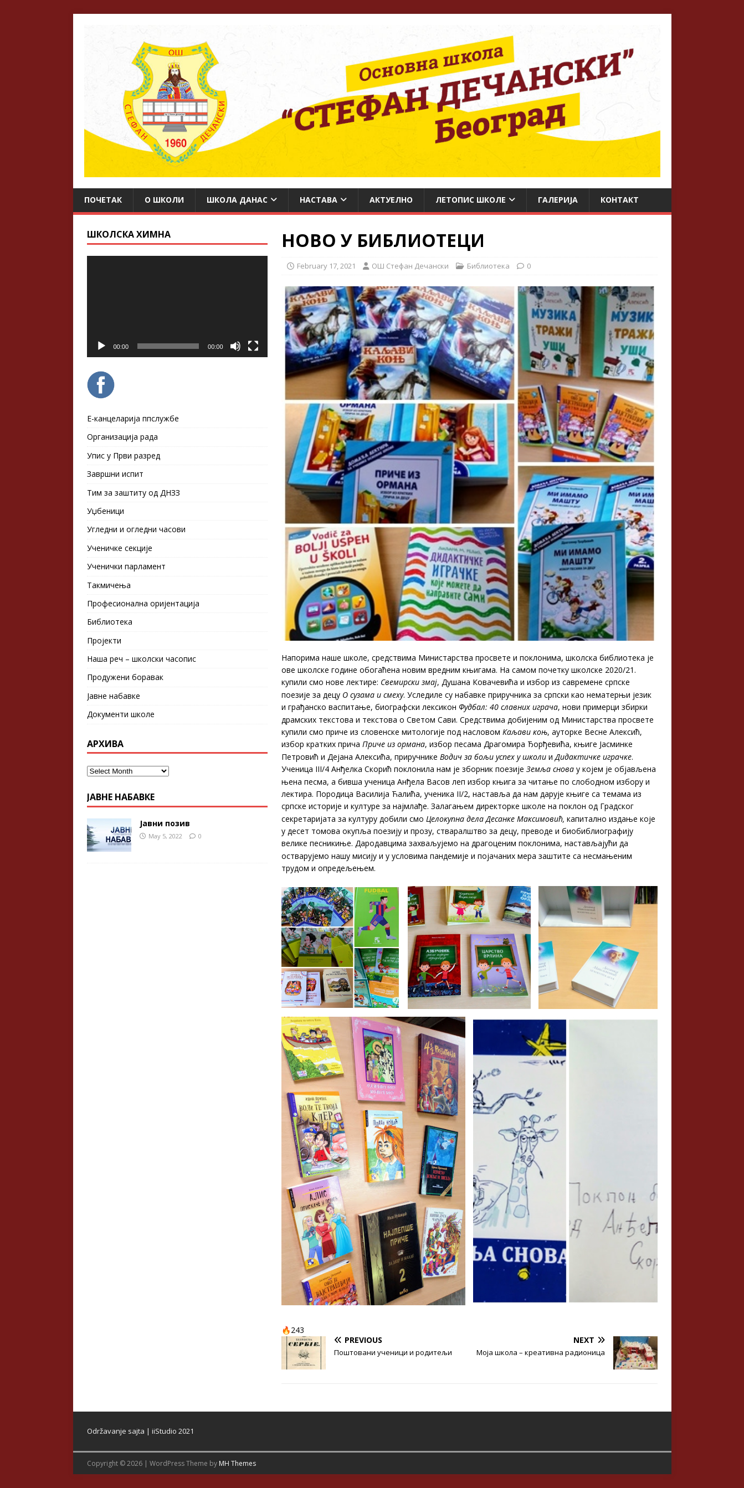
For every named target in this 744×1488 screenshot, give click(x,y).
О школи (164, 199)
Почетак (103, 199)
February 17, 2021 (326, 266)
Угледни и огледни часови (136, 529)
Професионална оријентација (143, 603)
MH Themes (237, 1463)
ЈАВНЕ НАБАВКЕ (121, 797)
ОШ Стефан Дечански (410, 266)
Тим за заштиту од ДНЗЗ (133, 492)
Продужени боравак (125, 677)
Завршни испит (115, 473)
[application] (177, 306)
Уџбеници (105, 511)
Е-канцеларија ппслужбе (133, 418)
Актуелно (391, 199)
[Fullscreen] (253, 346)
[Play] (101, 346)
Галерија (558, 199)
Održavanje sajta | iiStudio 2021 (140, 1431)
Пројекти (104, 640)
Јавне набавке (113, 696)
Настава (318, 199)
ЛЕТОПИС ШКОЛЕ (470, 199)
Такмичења (109, 585)
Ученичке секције (119, 548)
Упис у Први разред (123, 455)
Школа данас (237, 199)
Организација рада (122, 436)
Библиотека (488, 266)
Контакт (620, 199)
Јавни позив (165, 823)
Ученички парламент (126, 566)
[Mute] (235, 346)
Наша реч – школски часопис (141, 658)
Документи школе (121, 714)
